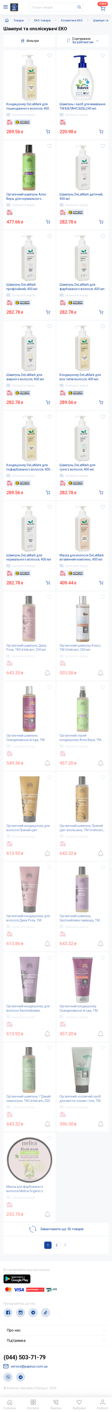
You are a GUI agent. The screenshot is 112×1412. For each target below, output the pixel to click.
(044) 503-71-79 (24, 1357)
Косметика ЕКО (72, 20)
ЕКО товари (42, 20)
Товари (19, 20)
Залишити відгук (20, 115)
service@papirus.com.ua (25, 1366)
